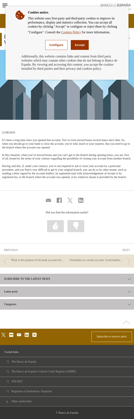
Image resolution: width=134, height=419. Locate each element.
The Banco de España (23, 361)
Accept (80, 45)
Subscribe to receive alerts (112, 336)
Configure (56, 45)
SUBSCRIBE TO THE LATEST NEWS (27, 279)
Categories (10, 304)
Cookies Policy (71, 32)
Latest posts (11, 291)
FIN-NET (16, 381)
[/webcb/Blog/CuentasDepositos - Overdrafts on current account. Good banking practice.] (101, 260)
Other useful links (21, 401)
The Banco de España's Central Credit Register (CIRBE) (43, 371)
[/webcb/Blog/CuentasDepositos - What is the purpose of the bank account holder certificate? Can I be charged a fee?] (33, 260)
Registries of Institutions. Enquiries (31, 391)
